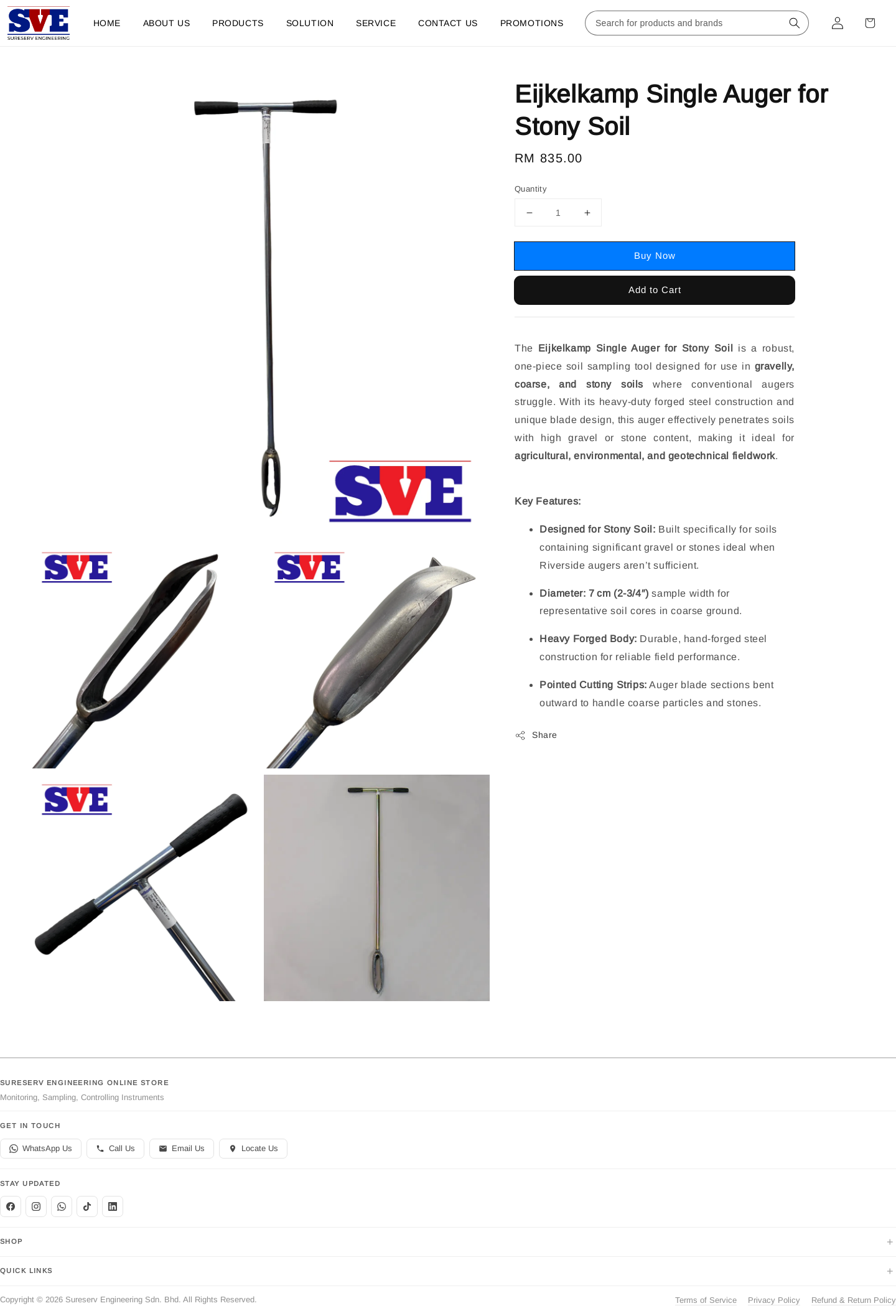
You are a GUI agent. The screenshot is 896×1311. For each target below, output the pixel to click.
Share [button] (536, 735)
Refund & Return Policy (853, 1300)
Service (376, 23)
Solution (310, 23)
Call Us (115, 1148)
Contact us (448, 23)
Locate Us (253, 1148)
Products (237, 23)
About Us (166, 23)
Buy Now (655, 255)
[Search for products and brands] (684, 23)
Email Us (182, 1148)
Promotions (532, 23)
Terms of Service (706, 1300)
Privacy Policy (774, 1300)
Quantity (531, 189)
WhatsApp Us (40, 1148)
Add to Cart (654, 289)
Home (107, 23)
